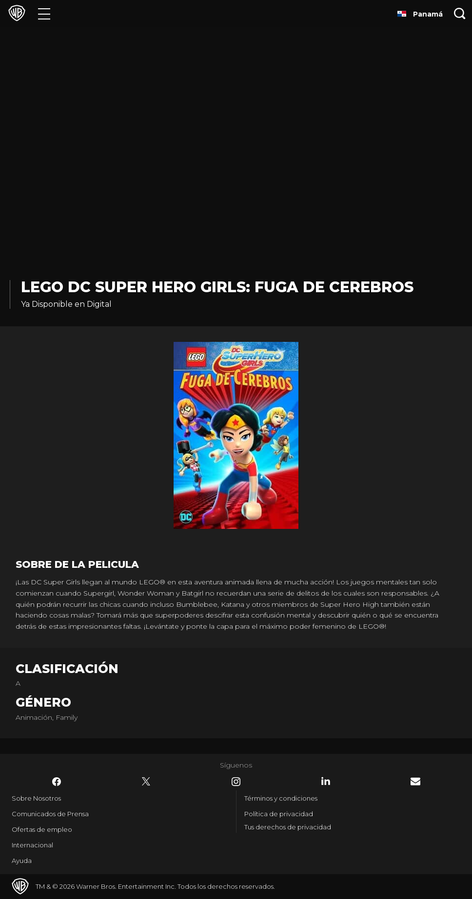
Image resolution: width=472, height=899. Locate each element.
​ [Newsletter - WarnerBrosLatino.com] (415, 781)
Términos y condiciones (280, 798)
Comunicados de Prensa (50, 814)
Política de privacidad (278, 814)
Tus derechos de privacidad (287, 827)
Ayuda (22, 860)
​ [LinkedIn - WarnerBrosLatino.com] (326, 781)
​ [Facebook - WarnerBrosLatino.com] (56, 781)
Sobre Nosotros (36, 798)
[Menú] (44, 13)
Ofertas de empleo (42, 829)
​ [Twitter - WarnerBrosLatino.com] (146, 781)
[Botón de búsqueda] (460, 13)
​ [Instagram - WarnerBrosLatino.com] (236, 781)
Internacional (32, 845)
